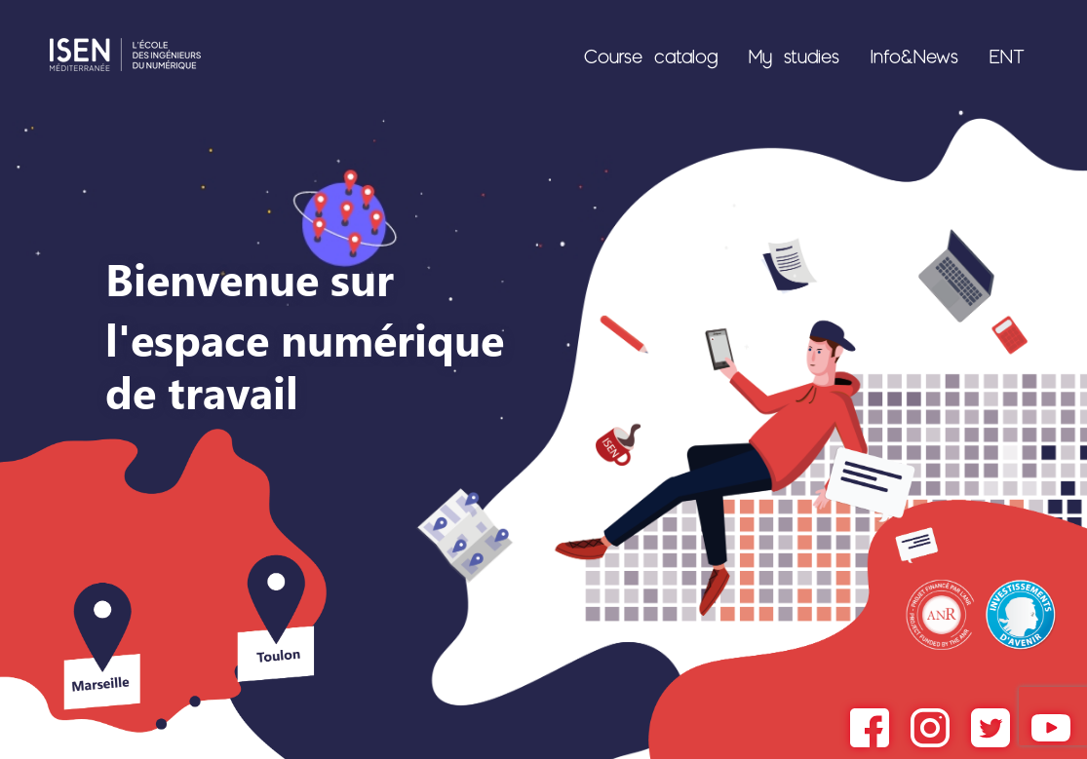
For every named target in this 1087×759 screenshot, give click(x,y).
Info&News (914, 55)
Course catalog (651, 55)
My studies (794, 55)
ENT (1007, 55)
